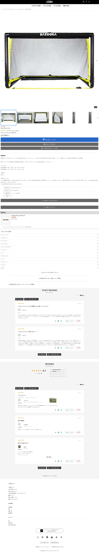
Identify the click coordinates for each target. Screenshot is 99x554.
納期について (11, 495)
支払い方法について (12, 491)
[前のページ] (1, 117)
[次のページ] (97, 117)
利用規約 (38, 546)
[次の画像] (96, 60)
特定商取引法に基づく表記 (57, 546)
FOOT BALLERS (12, 525)
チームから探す (57, 5)
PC (44, 542)
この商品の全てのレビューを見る (49, 475)
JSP (9, 521)
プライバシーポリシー (45, 546)
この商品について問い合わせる (50, 200)
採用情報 (10, 513)
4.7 (44, 370)
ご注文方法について (12, 489)
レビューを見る (15, 130)
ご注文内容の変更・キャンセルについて (17, 493)
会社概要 (10, 507)
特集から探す (66, 5)
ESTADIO (10, 523)
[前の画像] (2, 60)
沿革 (9, 509)
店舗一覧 (10, 511)
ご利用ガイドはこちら (50, 207)
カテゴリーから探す (36, 5)
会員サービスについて (13, 499)
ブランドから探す (47, 5)
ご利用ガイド (11, 487)
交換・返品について (12, 497)
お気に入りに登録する (50, 144)
